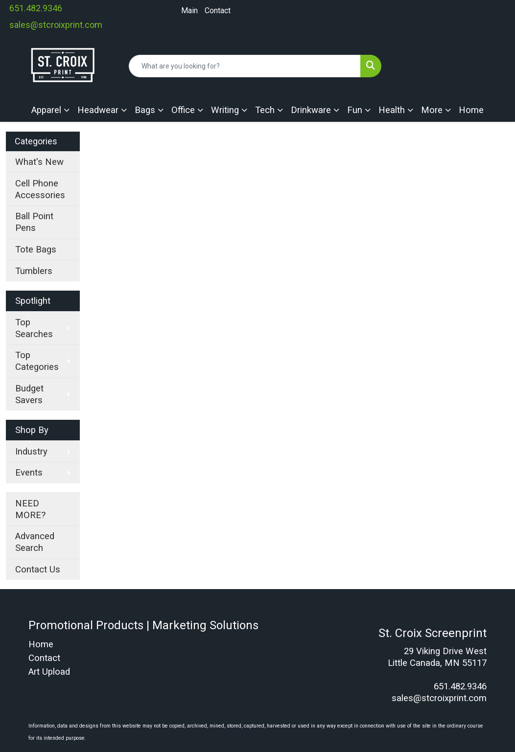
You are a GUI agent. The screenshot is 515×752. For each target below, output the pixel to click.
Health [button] (391, 110)
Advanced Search (34, 542)
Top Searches (34, 328)
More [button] (432, 110)
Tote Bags (35, 249)
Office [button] (183, 110)
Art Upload (49, 671)
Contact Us (37, 569)
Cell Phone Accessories (40, 189)
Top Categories (37, 361)
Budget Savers (29, 394)
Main (189, 10)
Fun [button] (354, 110)
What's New (39, 162)
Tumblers (33, 271)
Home (471, 110)
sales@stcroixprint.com (55, 25)
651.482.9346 (35, 8)
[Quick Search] (245, 66)
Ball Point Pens (34, 222)
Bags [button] (145, 110)
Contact (218, 10)
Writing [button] (225, 110)
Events (29, 472)
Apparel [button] (46, 110)
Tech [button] (265, 110)
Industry (31, 451)
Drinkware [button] (311, 110)
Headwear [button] (97, 110)
